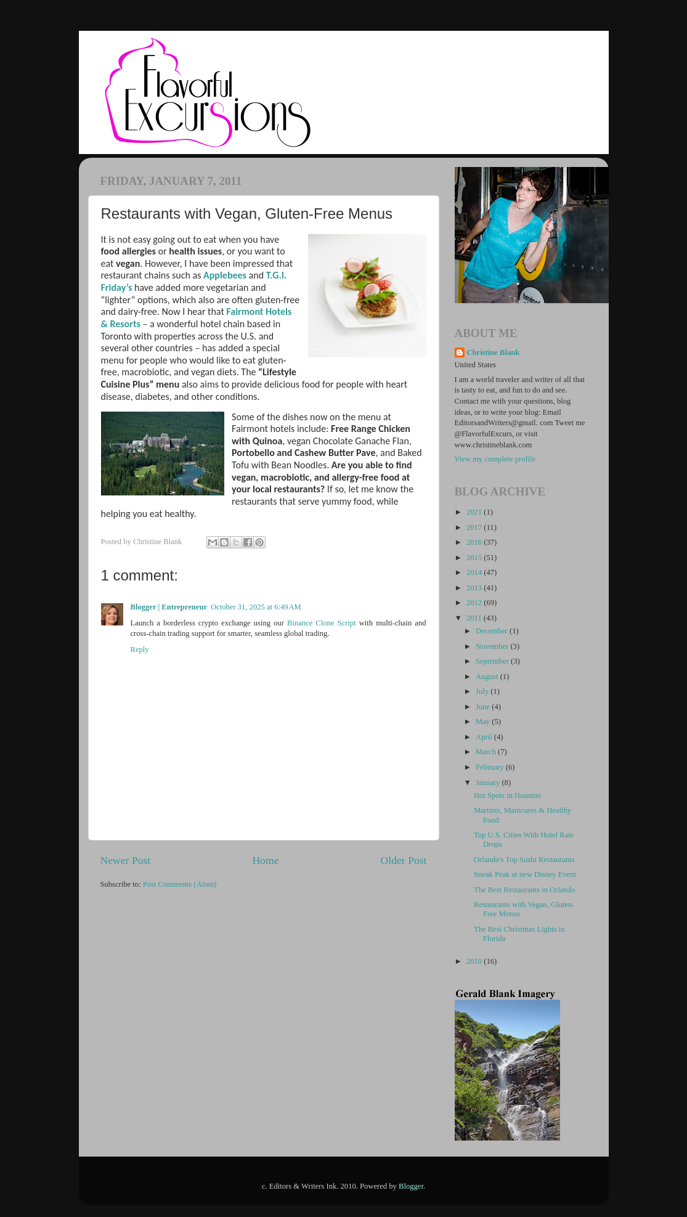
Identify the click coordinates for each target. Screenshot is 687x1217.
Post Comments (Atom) (180, 884)
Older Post (404, 860)
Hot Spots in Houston (507, 795)
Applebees (223, 275)
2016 (475, 542)
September (493, 661)
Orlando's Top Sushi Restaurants (524, 859)
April (485, 737)
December (493, 631)
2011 (475, 618)
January (489, 782)
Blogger (411, 1186)
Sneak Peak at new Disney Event (525, 874)
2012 (475, 602)
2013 (475, 588)
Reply (140, 649)
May (484, 721)
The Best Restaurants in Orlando (524, 889)
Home (265, 860)
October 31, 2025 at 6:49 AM (256, 607)
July (483, 691)
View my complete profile (495, 459)
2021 (475, 512)
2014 (475, 572)
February (491, 767)
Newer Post (125, 860)
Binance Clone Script (321, 623)
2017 (475, 527)
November (493, 646)
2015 (475, 557)
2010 (475, 961)
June (484, 706)
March (487, 751)
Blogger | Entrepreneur (169, 607)
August (488, 676)
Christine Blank (493, 352)
